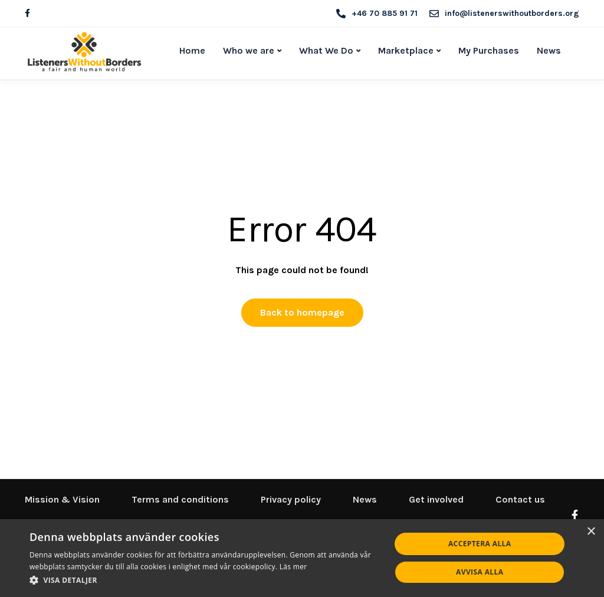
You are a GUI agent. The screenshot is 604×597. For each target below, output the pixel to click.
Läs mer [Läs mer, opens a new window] (293, 567)
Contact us (520, 499)
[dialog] (302, 558)
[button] (204, 580)
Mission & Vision (62, 499)
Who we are (248, 50)
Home (192, 50)
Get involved (436, 499)
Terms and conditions (180, 499)
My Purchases (488, 50)
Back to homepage (302, 312)
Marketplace (406, 50)
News (549, 50)
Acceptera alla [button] (479, 544)
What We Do (326, 50)
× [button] (590, 531)
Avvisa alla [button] (479, 572)
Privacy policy (291, 499)
